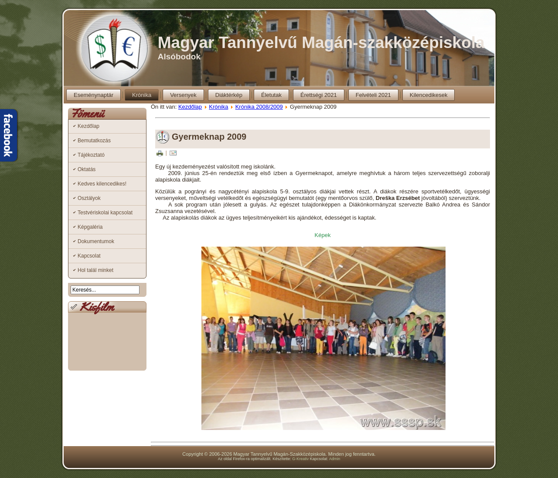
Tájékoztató (91, 155)
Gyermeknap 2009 (209, 136)
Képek (323, 235)
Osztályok (89, 198)
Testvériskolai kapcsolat (105, 213)
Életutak (271, 95)
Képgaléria (90, 227)
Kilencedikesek (429, 95)
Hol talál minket (95, 270)
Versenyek (183, 95)
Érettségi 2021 (318, 95)
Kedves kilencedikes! (102, 184)
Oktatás (86, 169)
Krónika (141, 95)
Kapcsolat (89, 256)
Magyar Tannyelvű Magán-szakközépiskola (321, 43)
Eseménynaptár (93, 95)
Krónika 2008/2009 (259, 106)
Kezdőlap (88, 126)
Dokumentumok (96, 241)
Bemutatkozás (94, 141)
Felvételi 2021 (373, 95)
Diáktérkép (228, 95)
